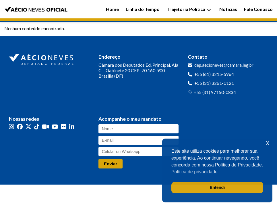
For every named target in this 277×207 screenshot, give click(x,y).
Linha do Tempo (143, 9)
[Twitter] (28, 127)
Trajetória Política (188, 9)
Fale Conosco (258, 9)
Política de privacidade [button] (194, 171)
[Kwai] (45, 127)
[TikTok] (36, 127)
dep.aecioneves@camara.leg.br (223, 65)
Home (112, 9)
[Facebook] (20, 127)
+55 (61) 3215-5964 (214, 74)
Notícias (228, 9)
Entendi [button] (217, 187)
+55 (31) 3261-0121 (214, 83)
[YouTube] (55, 127)
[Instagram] (11, 127)
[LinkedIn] (71, 127)
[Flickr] (63, 127)
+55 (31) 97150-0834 (215, 92)
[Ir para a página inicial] (42, 58)
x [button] (268, 142)
